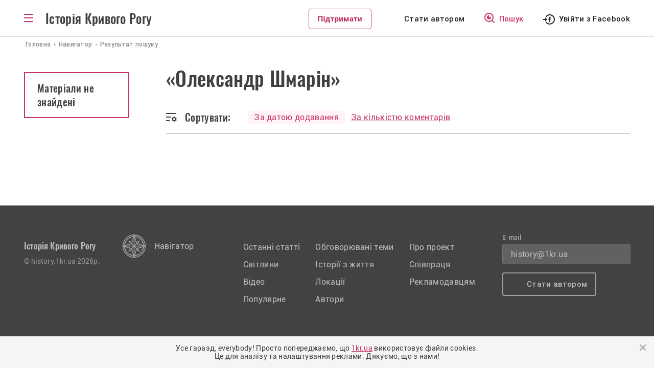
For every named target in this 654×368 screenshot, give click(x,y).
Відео (254, 282)
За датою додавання (296, 117)
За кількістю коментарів (400, 117)
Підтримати (340, 19)
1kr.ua (362, 348)
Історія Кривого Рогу (98, 19)
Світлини (261, 264)
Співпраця (430, 264)
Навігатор (174, 246)
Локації (330, 282)
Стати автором (434, 19)
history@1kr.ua (539, 254)
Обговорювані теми (354, 247)
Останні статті (271, 247)
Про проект (431, 247)
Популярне (264, 299)
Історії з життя (344, 264)
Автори (329, 299)
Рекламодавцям (442, 282)
